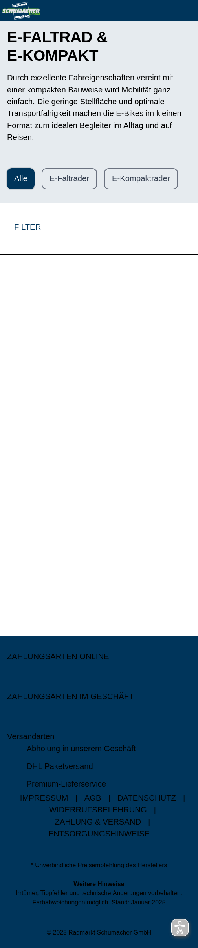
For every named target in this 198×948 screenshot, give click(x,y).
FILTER (20, 226)
